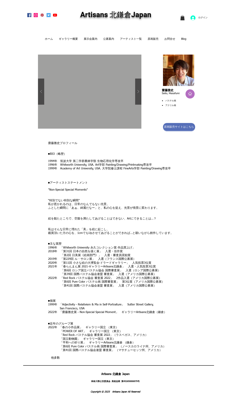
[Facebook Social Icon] (29, 15)
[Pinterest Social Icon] (42, 15)
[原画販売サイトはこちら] (179, 127)
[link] (182, 17)
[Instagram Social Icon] (36, 15)
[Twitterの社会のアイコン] (49, 15)
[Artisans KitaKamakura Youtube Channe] (55, 15)
